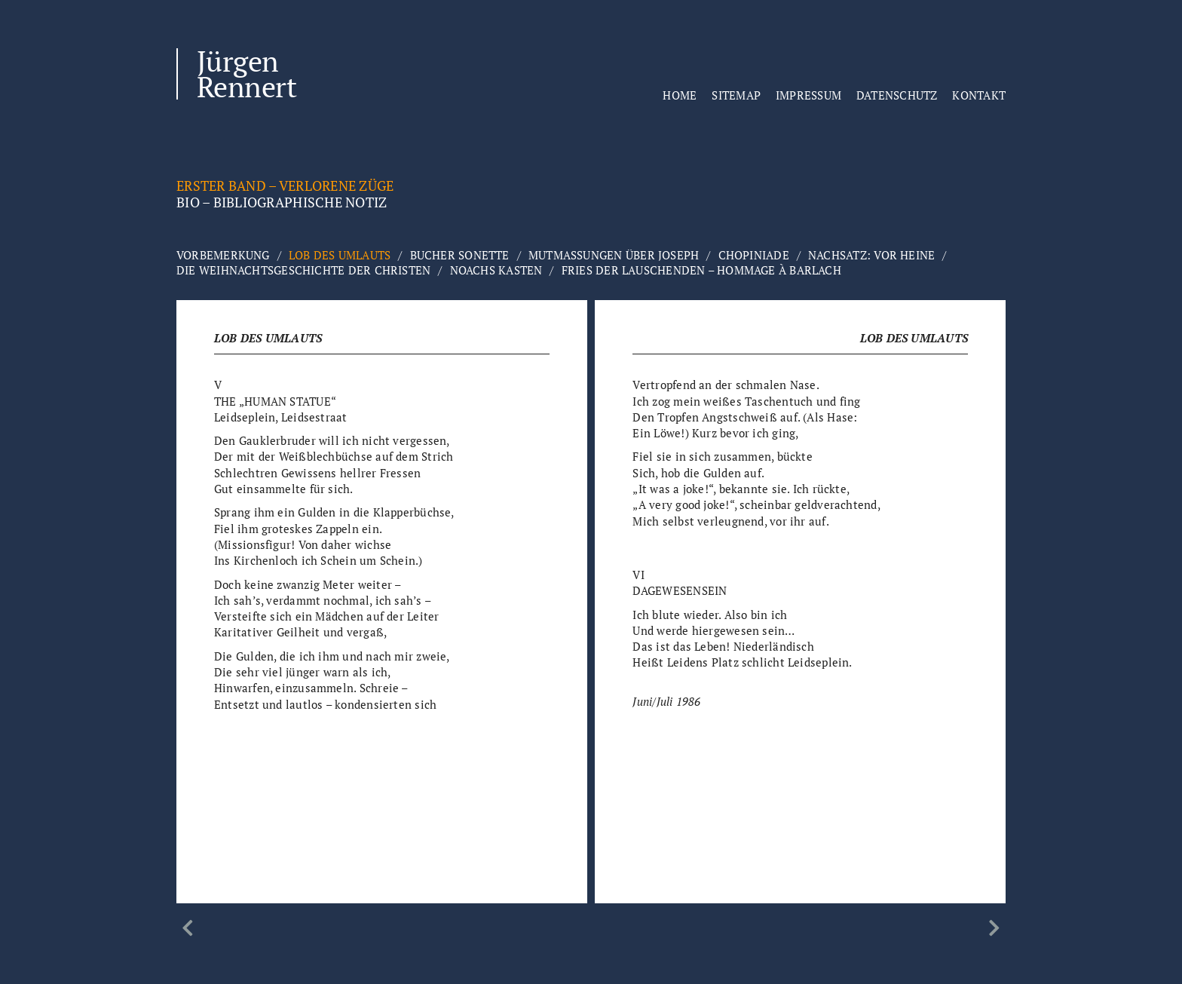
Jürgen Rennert (246, 74)
